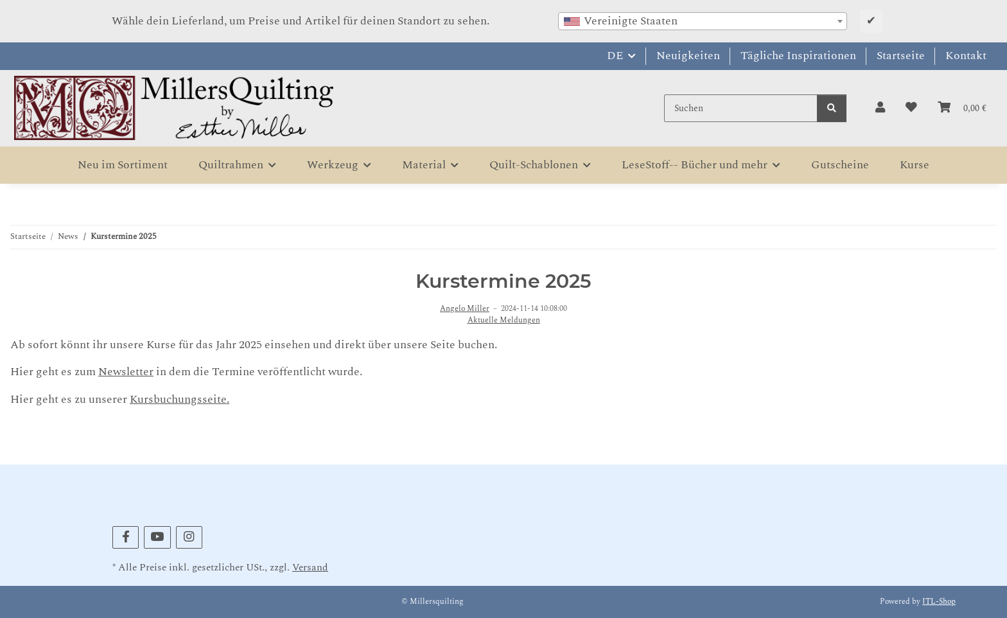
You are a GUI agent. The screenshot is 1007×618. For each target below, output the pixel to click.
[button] (880, 108)
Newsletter (125, 371)
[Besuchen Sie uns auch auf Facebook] (125, 537)
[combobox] (702, 21)
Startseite (901, 55)
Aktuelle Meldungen (504, 320)
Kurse (914, 164)
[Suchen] (741, 108)
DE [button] (615, 55)
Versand (310, 567)
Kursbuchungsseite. (179, 399)
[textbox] (702, 21)
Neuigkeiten (688, 55)
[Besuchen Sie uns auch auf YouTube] (157, 537)
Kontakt (965, 55)
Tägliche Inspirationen (798, 55)
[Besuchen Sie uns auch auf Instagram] (189, 537)
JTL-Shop (939, 602)
